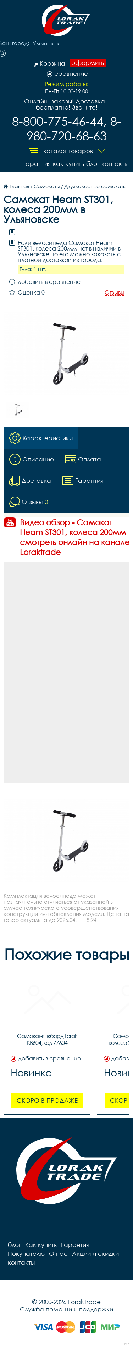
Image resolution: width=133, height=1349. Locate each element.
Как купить (68, 163)
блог (92, 163)
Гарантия (37, 163)
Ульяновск (46, 43)
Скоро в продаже (47, 1100)
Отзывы (114, 293)
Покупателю (26, 1253)
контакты (114, 163)
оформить (87, 62)
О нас (58, 1253)
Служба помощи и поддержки (66, 1309)
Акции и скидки (95, 1253)
